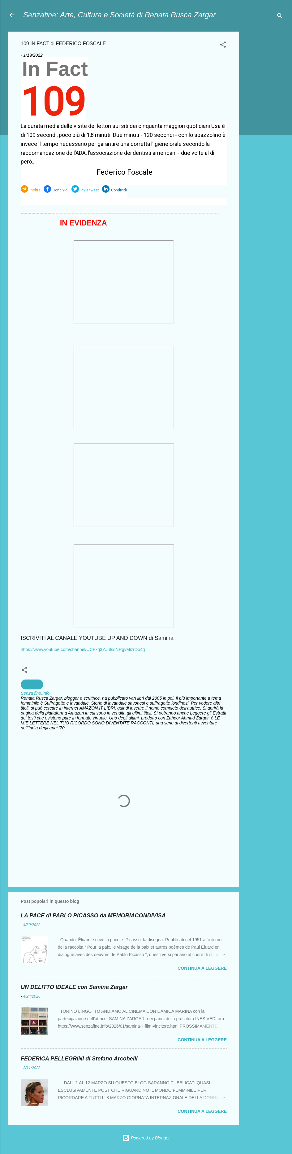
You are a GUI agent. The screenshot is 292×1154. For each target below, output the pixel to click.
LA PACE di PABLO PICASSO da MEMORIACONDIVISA (93, 915)
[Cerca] (280, 16)
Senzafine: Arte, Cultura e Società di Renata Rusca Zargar (119, 15)
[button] (223, 45)
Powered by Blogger (146, 1137)
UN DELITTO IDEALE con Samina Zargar (74, 987)
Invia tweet (89, 190)
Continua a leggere (202, 968)
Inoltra (35, 190)
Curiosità (32, 684)
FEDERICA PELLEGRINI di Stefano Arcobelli (79, 1059)
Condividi (60, 190)
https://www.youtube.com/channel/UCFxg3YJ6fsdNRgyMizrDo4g (83, 649)
